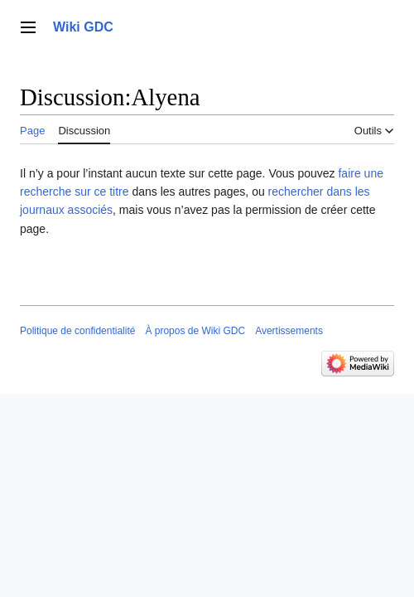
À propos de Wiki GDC (195, 331)
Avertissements (289, 331)
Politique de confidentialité (77, 331)
